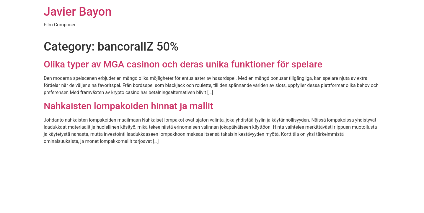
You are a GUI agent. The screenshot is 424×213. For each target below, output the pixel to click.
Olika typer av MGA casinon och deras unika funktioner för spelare (183, 64)
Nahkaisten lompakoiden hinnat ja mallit (128, 106)
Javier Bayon (78, 12)
